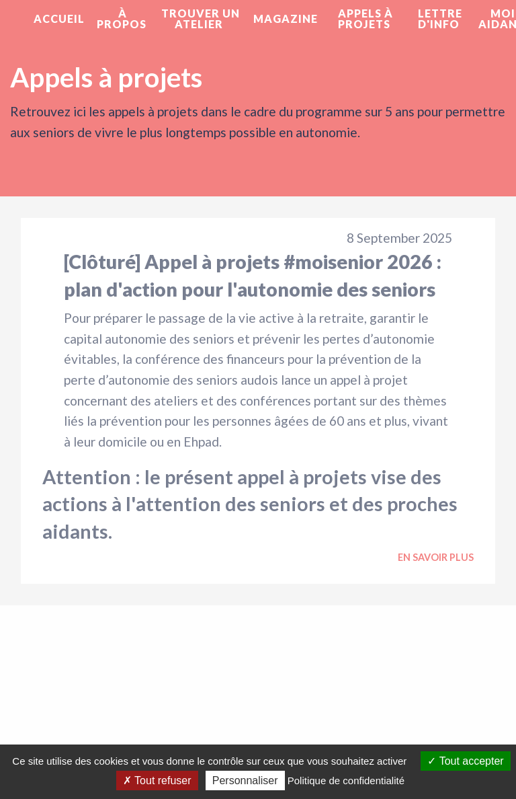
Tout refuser (157, 780)
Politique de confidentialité (346, 780)
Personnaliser (245, 780)
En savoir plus (436, 557)
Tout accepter (465, 761)
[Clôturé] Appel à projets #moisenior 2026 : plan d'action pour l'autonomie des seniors (252, 275)
